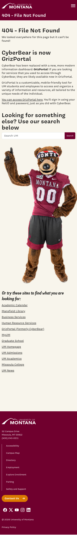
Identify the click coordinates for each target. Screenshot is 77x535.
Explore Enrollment (16, 474)
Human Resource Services (19, 323)
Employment (12, 467)
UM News (8, 370)
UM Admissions (12, 352)
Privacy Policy (9, 527)
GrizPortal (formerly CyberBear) (23, 329)
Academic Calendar (15, 305)
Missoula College (13, 364)
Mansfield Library (13, 311)
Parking (10, 481)
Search (69, 135)
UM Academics (12, 358)
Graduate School (13, 341)
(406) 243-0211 (10, 438)
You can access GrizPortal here (22, 99)
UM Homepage (11, 347)
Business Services (14, 317)
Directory (11, 460)
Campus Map (13, 453)
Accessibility (12, 445)
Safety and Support (16, 489)
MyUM (6, 335)
